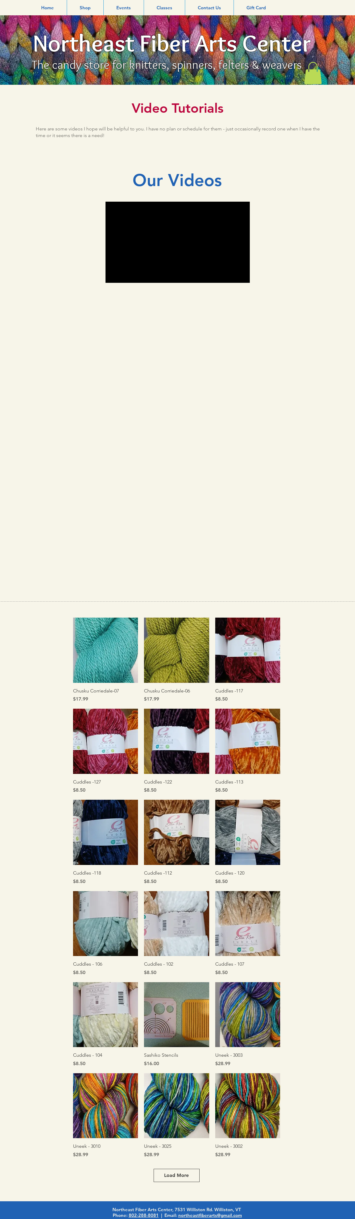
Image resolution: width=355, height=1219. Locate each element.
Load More (176, 1175)
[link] (313, 73)
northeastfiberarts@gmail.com (210, 1215)
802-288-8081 (144, 1215)
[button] (85, 7)
